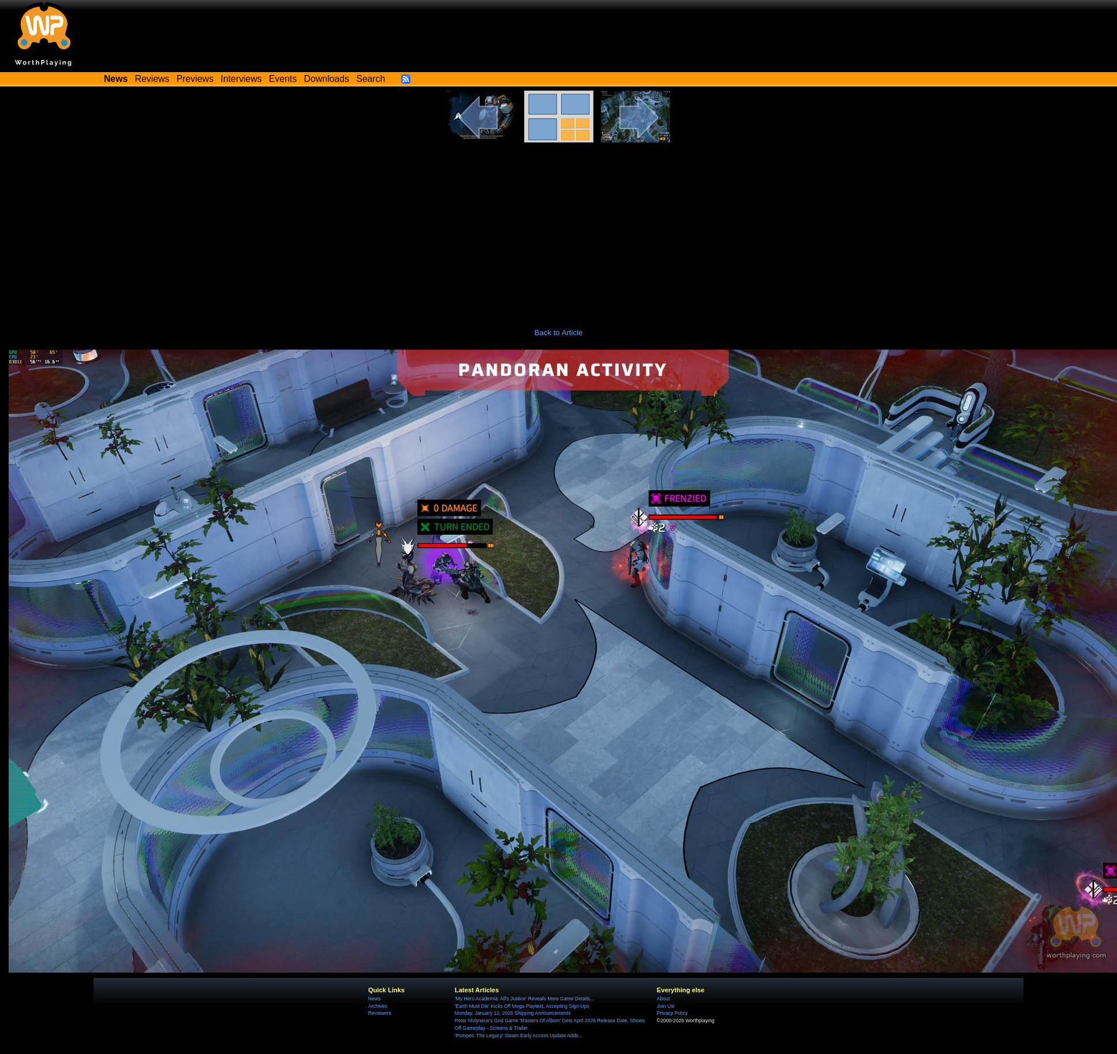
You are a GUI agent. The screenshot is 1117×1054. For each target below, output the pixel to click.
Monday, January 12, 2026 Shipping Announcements (513, 1013)
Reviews (152, 79)
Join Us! (666, 1006)
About (663, 999)
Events (283, 79)
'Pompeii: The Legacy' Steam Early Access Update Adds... (518, 1035)
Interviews (241, 79)
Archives (377, 1006)
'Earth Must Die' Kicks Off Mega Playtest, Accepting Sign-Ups (522, 1006)
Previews (195, 79)
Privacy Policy (672, 1013)
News (374, 999)
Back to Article (559, 332)
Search (370, 79)
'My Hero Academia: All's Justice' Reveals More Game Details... (524, 999)
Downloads (326, 79)
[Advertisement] (559, 229)
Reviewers (379, 1013)
